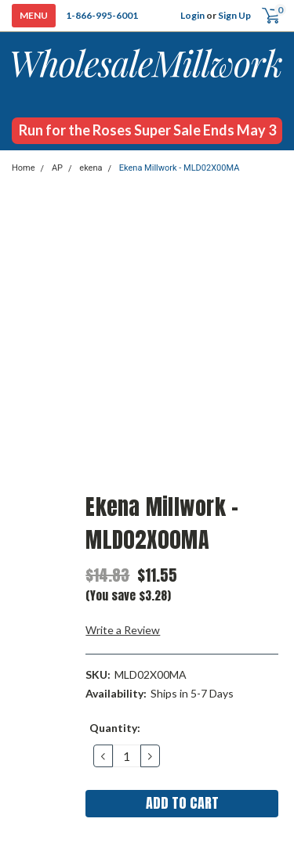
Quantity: (114, 727)
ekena (90, 168)
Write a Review (122, 629)
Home (23, 168)
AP (57, 168)
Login (192, 15)
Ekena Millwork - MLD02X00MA (179, 168)
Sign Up (234, 15)
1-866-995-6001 (102, 15)
